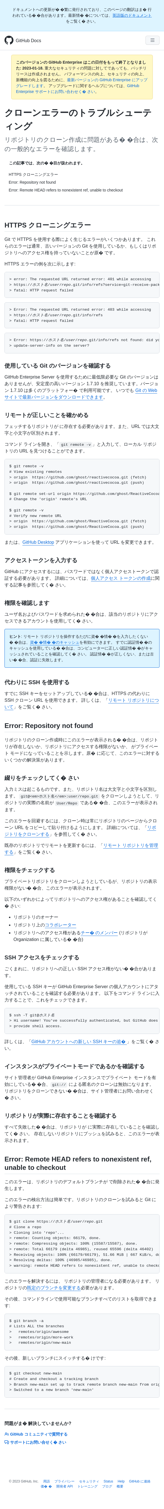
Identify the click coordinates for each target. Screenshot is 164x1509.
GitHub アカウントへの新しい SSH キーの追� (79, 1041)
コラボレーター (60, 925)
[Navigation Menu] (152, 40)
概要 (120, 1486)
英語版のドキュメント (132, 15)
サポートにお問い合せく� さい (35, 1442)
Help (121, 1481)
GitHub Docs (28, 40)
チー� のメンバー (99, 932)
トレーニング (87, 1486)
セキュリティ (89, 1481)
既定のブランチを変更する (54, 1287)
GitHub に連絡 (140, 1481)
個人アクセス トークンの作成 (120, 578)
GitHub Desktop (38, 542)
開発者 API (64, 1486)
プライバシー (64, 1481)
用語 (46, 1481)
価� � (46, 1486)
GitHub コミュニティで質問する (36, 1434)
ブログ (107, 1486)
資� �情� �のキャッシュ (54, 642)
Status (108, 1481)
